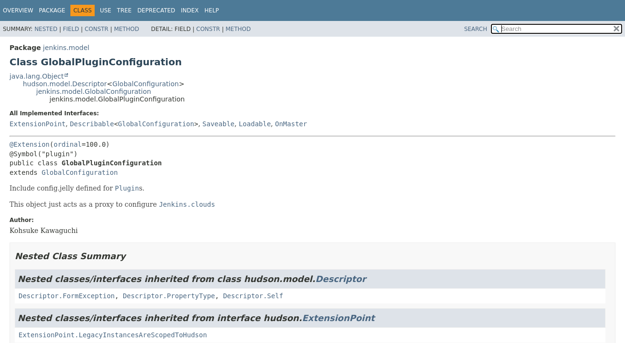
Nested (45, 29)
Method (126, 29)
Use (105, 10)
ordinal (68, 144)
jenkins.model (66, 47)
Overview (18, 10)
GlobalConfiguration (145, 84)
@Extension (29, 144)
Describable (92, 124)
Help (212, 10)
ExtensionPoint (38, 124)
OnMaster (291, 124)
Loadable (255, 124)
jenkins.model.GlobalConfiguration (93, 91)
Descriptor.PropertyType (169, 296)
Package (52, 10)
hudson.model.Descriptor (65, 84)
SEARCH (476, 29)
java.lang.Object (37, 76)
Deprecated (156, 10)
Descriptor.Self (253, 296)
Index (190, 10)
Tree (124, 10)
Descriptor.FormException (67, 296)
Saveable (218, 124)
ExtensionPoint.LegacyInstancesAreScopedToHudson (113, 335)
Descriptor (340, 279)
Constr (96, 29)
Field (71, 29)
